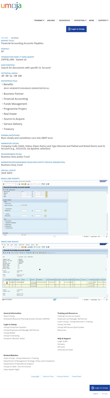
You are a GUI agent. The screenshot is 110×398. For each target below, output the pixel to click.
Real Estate (10, 113)
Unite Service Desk (65, 349)
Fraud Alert (76, 376)
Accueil (4, 38)
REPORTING (79, 20)
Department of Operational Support (19, 363)
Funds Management (15, 103)
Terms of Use (48, 376)
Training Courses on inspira (69, 316)
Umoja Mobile (9, 333)
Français (105, 394)
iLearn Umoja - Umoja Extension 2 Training (75, 321)
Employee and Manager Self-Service (72, 319)
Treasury (9, 129)
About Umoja (9, 316)
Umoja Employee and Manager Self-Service (21, 330)
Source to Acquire (14, 118)
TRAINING (38, 20)
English (95, 394)
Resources (62, 330)
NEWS (91, 20)
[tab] (55, 84)
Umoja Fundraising (11, 335)
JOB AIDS (51, 20)
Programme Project (15, 108)
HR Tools (61, 347)
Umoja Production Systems (15, 327)
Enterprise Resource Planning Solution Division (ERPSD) (27, 319)
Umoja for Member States (14, 338)
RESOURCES (64, 20)
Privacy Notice (63, 376)
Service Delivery (13, 124)
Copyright (35, 376)
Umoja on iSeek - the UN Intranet (17, 366)
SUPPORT (102, 20)
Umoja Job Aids (64, 324)
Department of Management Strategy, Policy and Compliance (29, 361)
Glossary (61, 344)
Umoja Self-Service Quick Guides (71, 327)
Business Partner (14, 93)
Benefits (8, 84)
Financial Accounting (16, 98)
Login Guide (62, 341)
